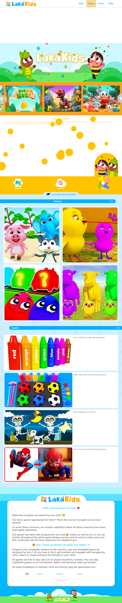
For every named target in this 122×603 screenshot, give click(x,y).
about (39, 574)
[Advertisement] (61, 25)
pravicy (59, 574)
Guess (101, 4)
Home (81, 4)
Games (91, 4)
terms (79, 574)
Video (111, 4)
